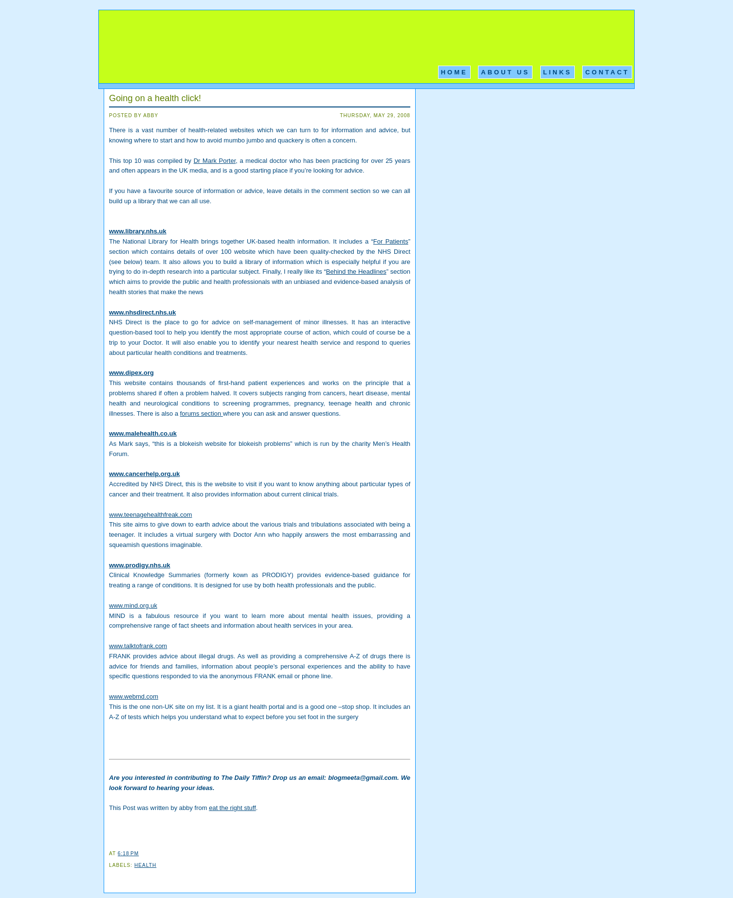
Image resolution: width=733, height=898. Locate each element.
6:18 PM (128, 853)
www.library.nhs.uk (137, 231)
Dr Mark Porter (215, 160)
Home (454, 72)
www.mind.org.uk (133, 605)
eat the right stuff (232, 807)
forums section (201, 413)
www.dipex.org (131, 372)
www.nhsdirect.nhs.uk (142, 312)
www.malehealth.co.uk (143, 433)
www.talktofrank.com (138, 646)
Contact (607, 72)
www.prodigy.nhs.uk (139, 565)
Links (557, 72)
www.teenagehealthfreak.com (150, 514)
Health (145, 865)
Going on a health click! (155, 98)
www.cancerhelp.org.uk (144, 473)
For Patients (390, 241)
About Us (505, 72)
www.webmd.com (133, 696)
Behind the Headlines (356, 271)
